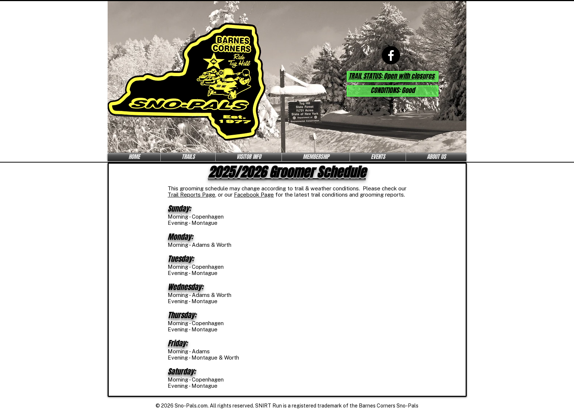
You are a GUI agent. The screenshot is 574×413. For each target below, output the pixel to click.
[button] (188, 157)
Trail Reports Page (191, 194)
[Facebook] (391, 55)
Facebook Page (254, 194)
